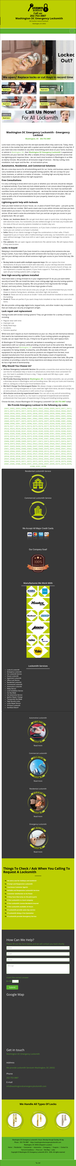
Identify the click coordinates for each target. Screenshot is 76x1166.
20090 (12, 423)
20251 (52, 431)
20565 (6, 461)
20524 (17, 454)
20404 (63, 439)
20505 (17, 451)
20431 (6, 446)
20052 (52, 416)
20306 (63, 434)
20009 (52, 408)
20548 (12, 459)
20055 (63, 416)
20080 (57, 421)
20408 (17, 441)
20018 (29, 411)
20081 (63, 421)
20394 (35, 439)
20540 (40, 456)
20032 (17, 413)
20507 (29, 451)
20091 (17, 423)
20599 (52, 464)
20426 (52, 444)
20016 (17, 411)
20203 (46, 423)
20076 (40, 421)
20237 (69, 428)
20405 (69, 439)
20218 (52, 426)
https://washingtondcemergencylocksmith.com (45, 1142)
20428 (63, 444)
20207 (63, 423)
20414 (52, 441)
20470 (46, 449)
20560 (69, 459)
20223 (12, 428)
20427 (57, 444)
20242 (29, 431)
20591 (29, 464)
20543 (57, 456)
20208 (69, 423)
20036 (35, 413)
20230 (46, 428)
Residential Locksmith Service (38, 471)
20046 (23, 416)
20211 (12, 426)
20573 (35, 461)
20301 (52, 434)
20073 (23, 421)
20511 (52, 451)
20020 (40, 411)
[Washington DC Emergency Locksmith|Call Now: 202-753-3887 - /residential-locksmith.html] (19, 102)
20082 (69, 421)
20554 (40, 459)
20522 (6, 454)
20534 (6, 456)
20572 (29, 461)
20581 (6, 464)
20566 (12, 461)
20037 (40, 413)
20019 (35, 411)
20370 (57, 436)
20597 (46, 464)
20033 (23, 413)
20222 (6, 428)
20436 (29, 446)
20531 (57, 454)
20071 (17, 421)
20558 (57, 459)
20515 (57, 451)
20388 (32, 466)
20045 (17, 416)
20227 (29, 428)
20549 (17, 459)
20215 (35, 426)
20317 (17, 436)
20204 (52, 423)
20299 (46, 434)
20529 (46, 454)
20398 (43, 466)
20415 (57, 441)
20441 (52, 446)
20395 (40, 439)
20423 (35, 444)
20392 (23, 439)
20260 (63, 431)
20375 (69, 436)
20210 (6, 426)
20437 (35, 446)
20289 (40, 434)
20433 (12, 446)
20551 (23, 459)
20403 (57, 439)
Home (10, 1147)
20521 (69, 451)
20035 (29, 413)
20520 (63, 451)
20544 (63, 456)
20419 (12, 444)
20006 (35, 408)
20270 (29, 434)
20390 (17, 439)
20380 (6, 439)
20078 (52, 421)
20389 (12, 439)
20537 (23, 456)
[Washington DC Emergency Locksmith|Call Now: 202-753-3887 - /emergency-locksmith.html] (57, 102)
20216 (40, 426)
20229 (40, 428)
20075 (35, 421)
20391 (38, 466)
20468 (35, 449)
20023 (52, 411)
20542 (52, 456)
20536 (17, 456)
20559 (63, 459)
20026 (63, 411)
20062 (35, 418)
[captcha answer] (15, 981)
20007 (40, 408)
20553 (35, 459)
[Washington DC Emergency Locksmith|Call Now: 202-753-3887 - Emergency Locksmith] (48, 101)
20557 (52, 459)
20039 (52, 413)
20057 (6, 418)
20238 (6, 431)
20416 (63, 441)
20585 (12, 464)
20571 (23, 461)
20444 (63, 446)
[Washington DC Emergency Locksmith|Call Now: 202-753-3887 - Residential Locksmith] (10, 101)
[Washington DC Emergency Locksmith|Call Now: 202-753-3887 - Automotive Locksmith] (10, 86)
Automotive (37, 1147)
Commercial (27, 1147)
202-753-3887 (38, 15)
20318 (23, 436)
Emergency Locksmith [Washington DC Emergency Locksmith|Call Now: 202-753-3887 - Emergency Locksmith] (38, 824)
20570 (17, 461)
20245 (40, 431)
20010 (57, 408)
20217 (46, 426)
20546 (69, 456)
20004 (23, 408)
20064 (46, 418)
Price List (39, 1150)
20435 (23, 446)
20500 (57, 449)
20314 (12, 436)
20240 (17, 431)
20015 (12, 411)
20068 (69, 418)
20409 (23, 441)
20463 (29, 449)
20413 (46, 441)
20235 (63, 428)
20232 (52, 428)
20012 (69, 408)
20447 (69, 446)
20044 (12, 416)
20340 (40, 436)
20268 (23, 434)
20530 (52, 454)
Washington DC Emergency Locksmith (45, 152)
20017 (23, 411)
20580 (69, 461)
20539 (35, 456)
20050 (40, 416)
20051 (46, 416)
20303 (57, 434)
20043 (6, 416)
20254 (57, 431)
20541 (46, 456)
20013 (6, 411)
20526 (29, 454)
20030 (12, 413)
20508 (35, 451)
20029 (6, 413)
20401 (46, 439)
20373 (57, 464)
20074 (29, 421)
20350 (46, 436)
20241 (23, 431)
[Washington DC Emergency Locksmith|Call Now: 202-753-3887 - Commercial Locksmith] (48, 86)
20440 (46, 446)
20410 (29, 441)
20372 (63, 436)
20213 (23, 426)
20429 (69, 444)
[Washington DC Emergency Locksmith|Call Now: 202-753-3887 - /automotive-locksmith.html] (38, 731)
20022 (46, 411)
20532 (63, 454)
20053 (57, 416)
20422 (29, 444)
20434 (17, 446)
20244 (35, 431)
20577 (52, 461)
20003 (17, 408)
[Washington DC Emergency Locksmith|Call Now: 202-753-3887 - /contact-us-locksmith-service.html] (38, 116)
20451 (6, 449)
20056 (69, 416)
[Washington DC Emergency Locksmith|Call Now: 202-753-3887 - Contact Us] (6, 115)
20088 (6, 423)
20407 (12, 441)
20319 (29, 436)
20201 (35, 423)
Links (53, 1150)
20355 (52, 436)
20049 (35, 416)
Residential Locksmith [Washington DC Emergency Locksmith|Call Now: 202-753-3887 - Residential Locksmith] (38, 789)
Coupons (56, 1147)
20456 (17, 449)
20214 (29, 426)
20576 (46, 461)
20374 (63, 464)
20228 (35, 428)
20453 (12, 449)
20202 (40, 423)
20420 (17, 444)
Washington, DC (32, 139)
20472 (52, 449)
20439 (40, 446)
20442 (57, 446)
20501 (63, 449)
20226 (23, 428)
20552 (29, 459)
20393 (29, 439)
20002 (12, 408)
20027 (69, 411)
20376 (69, 464)
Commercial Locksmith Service (38, 498)
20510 (46, 451)
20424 (40, 444)
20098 (29, 423)
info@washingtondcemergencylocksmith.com (26, 1086)
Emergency (47, 1147)
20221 (69, 426)
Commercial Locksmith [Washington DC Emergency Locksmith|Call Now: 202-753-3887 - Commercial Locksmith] (38, 753)
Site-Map (47, 1150)
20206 (57, 423)
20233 (57, 428)
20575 (40, 461)
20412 (40, 441)
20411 (35, 441)
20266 (17, 434)
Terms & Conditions (27, 1150)
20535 (12, 456)
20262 (6, 434)
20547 (6, 459)
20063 (40, 418)
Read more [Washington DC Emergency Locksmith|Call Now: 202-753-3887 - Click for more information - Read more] (6, 90)
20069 (6, 421)
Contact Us (64, 1147)
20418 (6, 444)
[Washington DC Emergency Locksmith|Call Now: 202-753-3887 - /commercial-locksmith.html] (38, 767)
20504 (12, 451)
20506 (23, 451)
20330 (35, 436)
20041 (63, 413)
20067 (63, 418)
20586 (17, 464)
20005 (29, 408)
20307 (69, 434)
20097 (23, 423)
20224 (17, 428)
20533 (69, 454)
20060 (23, 418)
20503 (6, 451)
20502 (69, 449)
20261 (69, 431)
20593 (35, 464)
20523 (12, 454)
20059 (17, 418)
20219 (57, 426)
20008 (46, 408)
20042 (69, 413)
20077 (46, 421)
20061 (29, 418)
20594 (40, 464)
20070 (12, 421)
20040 (57, 413)
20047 (29, 416)
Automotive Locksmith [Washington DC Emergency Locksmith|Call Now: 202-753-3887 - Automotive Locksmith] (38, 718)
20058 (12, 418)
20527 (35, 454)
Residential (17, 1147)
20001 (6, 408)
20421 (23, 444)
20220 (63, 426)
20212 (17, 426)
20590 (23, 464)
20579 (63, 461)
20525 (23, 454)
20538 (29, 456)
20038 (46, 413)
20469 (40, 449)
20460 (23, 449)
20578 (57, 461)
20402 (52, 439)
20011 (63, 408)
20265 (12, 434)
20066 (57, 418)
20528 (40, 454)
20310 (6, 436)
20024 (57, 411)
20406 (6, 441)
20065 (52, 418)
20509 (40, 451)
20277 (35, 434)
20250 (46, 431)
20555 (46, 459)
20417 (69, 441)
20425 (46, 444)
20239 (12, 431)
